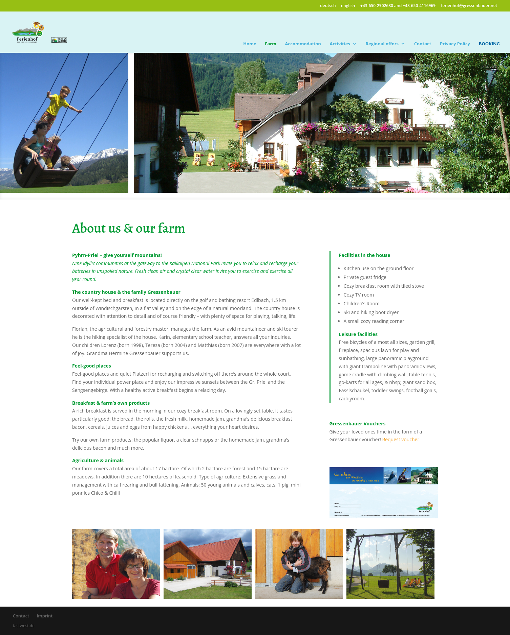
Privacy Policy (455, 44)
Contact (422, 44)
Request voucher (401, 439)
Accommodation (303, 44)
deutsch (328, 5)
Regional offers (382, 44)
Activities (340, 44)
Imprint (44, 616)
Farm (270, 44)
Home (249, 44)
